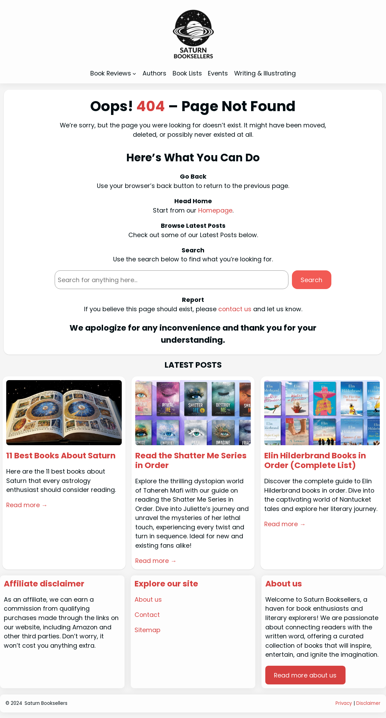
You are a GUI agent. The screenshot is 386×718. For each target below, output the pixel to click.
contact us (234, 309)
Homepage (215, 210)
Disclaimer (368, 703)
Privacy (344, 703)
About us (148, 599)
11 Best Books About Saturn (61, 456)
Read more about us (305, 675)
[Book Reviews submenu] (134, 73)
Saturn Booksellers (46, 703)
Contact (147, 614)
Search (311, 280)
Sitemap (147, 630)
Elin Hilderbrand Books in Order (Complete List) (315, 460)
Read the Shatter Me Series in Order (191, 460)
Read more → (27, 505)
